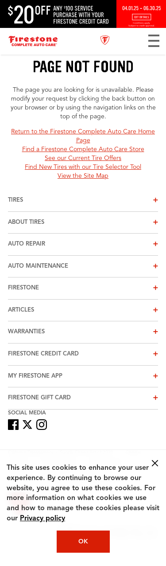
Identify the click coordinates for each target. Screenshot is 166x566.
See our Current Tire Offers (83, 158)
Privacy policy (42, 518)
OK (83, 542)
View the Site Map (83, 176)
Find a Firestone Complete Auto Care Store (83, 149)
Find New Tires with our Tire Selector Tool (83, 167)
